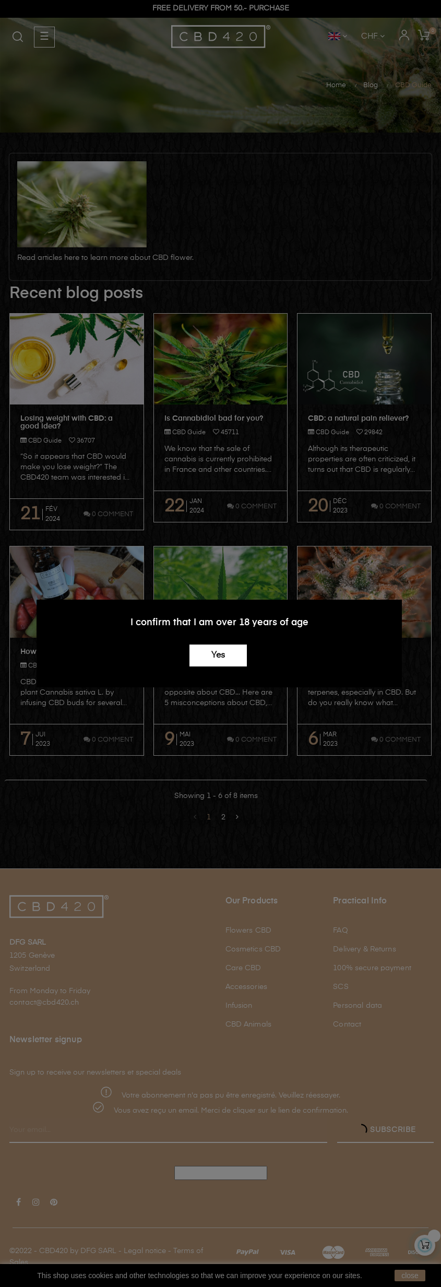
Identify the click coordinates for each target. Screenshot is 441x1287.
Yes (218, 655)
